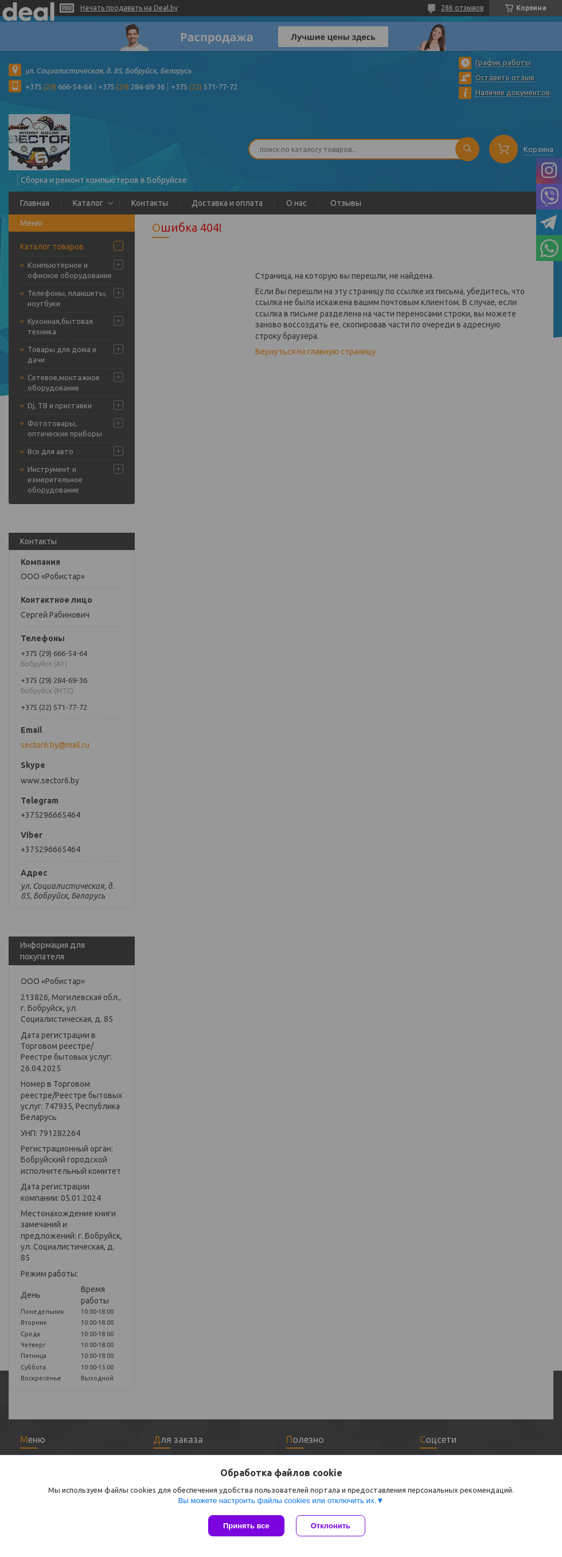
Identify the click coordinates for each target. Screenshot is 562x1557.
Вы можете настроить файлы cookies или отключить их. (277, 1500)
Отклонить (330, 1525)
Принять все (246, 1525)
